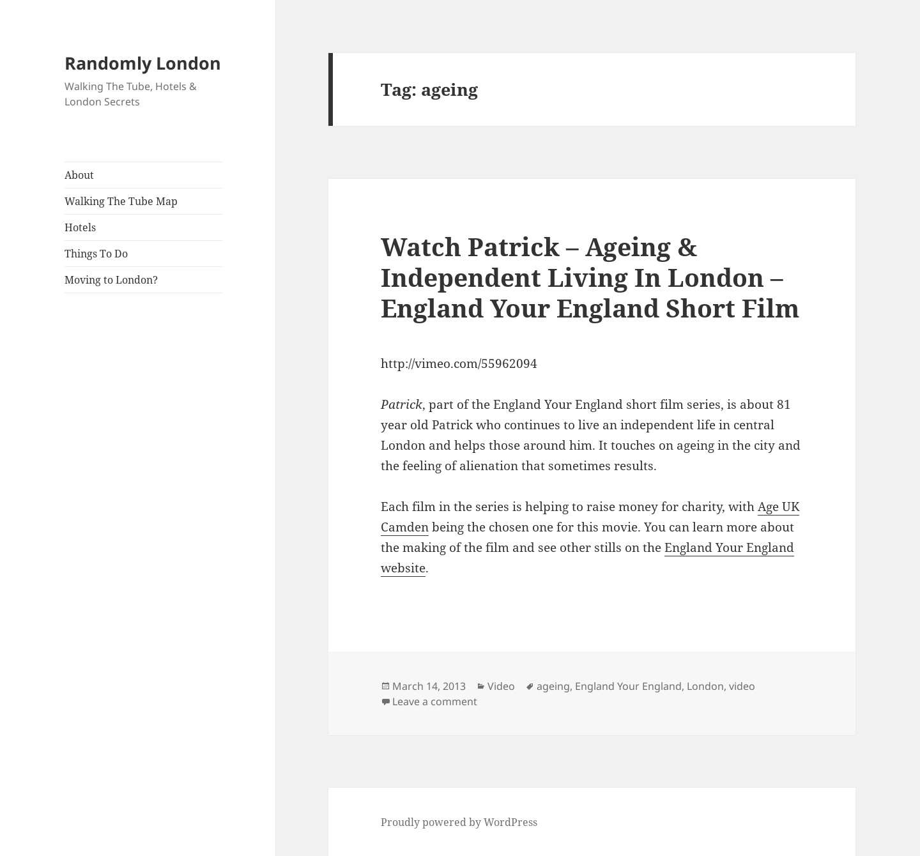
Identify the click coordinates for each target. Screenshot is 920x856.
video (742, 686)
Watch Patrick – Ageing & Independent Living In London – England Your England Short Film (590, 277)
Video (501, 686)
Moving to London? (111, 280)
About (79, 175)
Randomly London (143, 63)
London (705, 686)
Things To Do (96, 254)
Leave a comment (434, 701)
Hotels (80, 227)
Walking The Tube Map (121, 201)
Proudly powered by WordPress (459, 822)
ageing (553, 686)
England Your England (628, 686)
